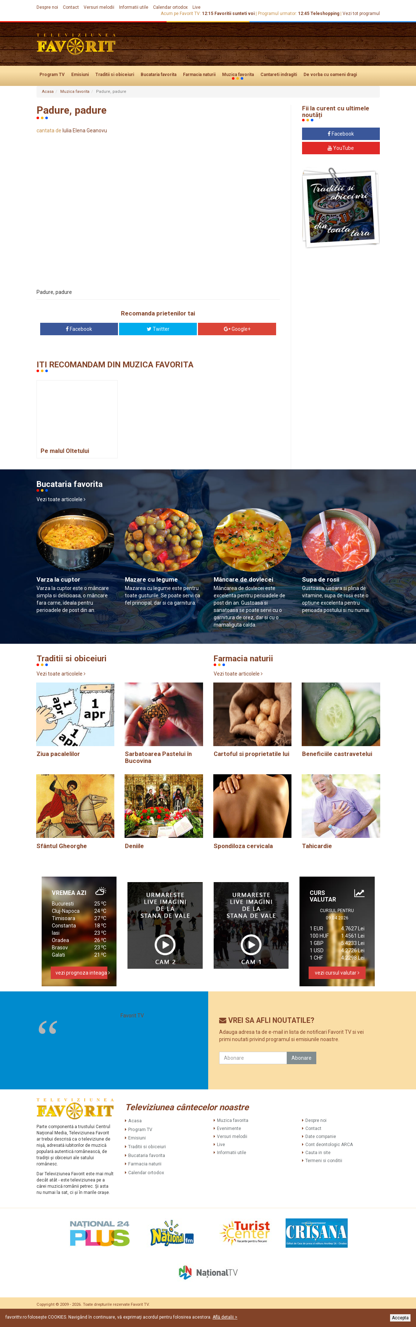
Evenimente (229, 1128)
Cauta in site (318, 1152)
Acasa (48, 91)
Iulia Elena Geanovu (84, 130)
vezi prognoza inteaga (82, 973)
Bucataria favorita (158, 74)
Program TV (52, 74)
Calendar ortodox (170, 7)
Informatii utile (133, 7)
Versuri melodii (99, 7)
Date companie (320, 1136)
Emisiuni (80, 74)
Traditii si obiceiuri (114, 74)
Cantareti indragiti (278, 74)
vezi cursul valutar (337, 973)
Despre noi (47, 7)
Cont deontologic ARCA (329, 1144)
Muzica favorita (238, 75)
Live (196, 7)
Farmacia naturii (199, 74)
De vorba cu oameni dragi (330, 74)
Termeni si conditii (323, 1160)
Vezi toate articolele (61, 499)
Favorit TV (132, 1015)
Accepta (400, 1317)
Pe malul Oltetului (65, 450)
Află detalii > (225, 1317)
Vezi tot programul (361, 13)
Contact (71, 7)
